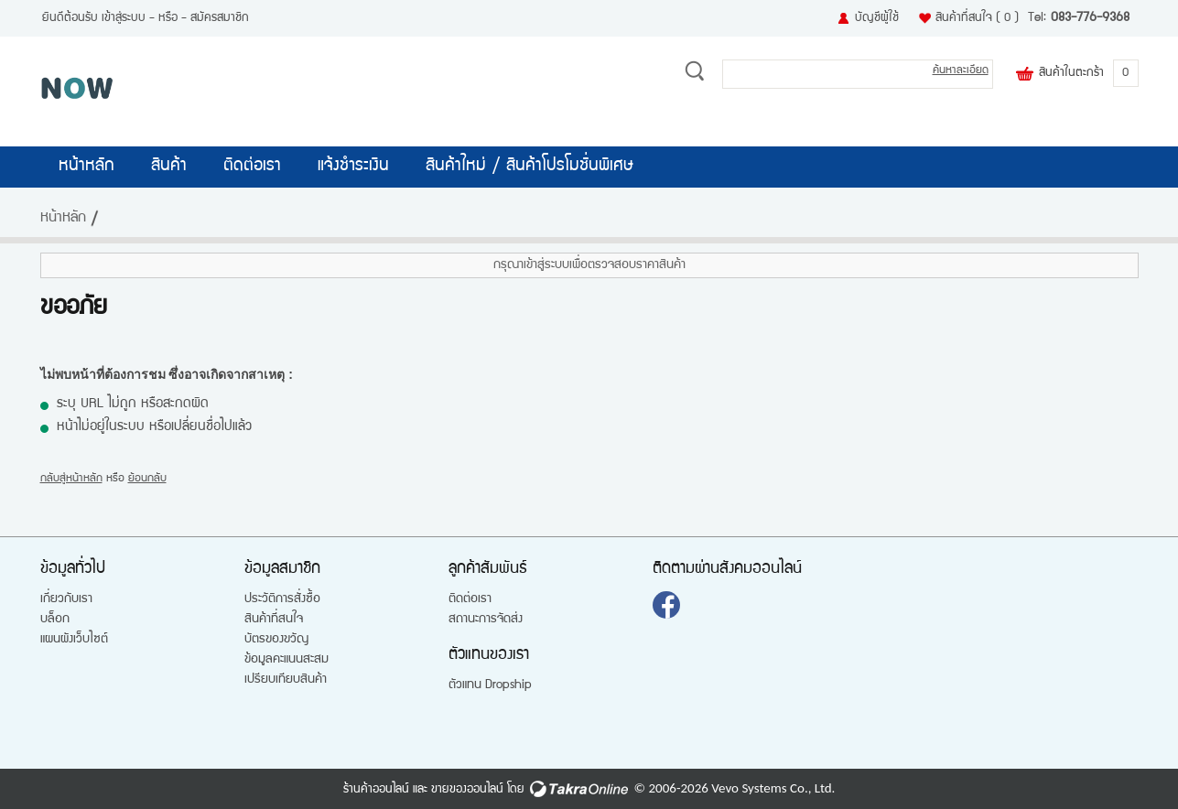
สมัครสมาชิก (219, 18)
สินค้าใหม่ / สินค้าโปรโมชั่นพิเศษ (529, 166)
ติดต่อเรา (252, 166)
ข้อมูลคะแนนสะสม (286, 659)
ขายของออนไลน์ (467, 789)
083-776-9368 (1090, 18)
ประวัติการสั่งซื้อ (282, 599)
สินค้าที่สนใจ (977, 18)
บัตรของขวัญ (276, 639)
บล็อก (55, 619)
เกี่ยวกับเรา (66, 599)
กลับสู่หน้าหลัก (71, 479)
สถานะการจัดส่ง (486, 619)
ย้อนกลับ (147, 479)
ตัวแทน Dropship (490, 685)
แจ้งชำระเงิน (353, 166)
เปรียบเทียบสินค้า (285, 679)
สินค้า (169, 166)
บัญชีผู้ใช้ (877, 18)
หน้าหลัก (86, 166)
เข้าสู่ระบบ (124, 18)
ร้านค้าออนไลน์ (376, 789)
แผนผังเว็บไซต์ (74, 639)
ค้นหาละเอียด (961, 71)
